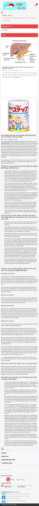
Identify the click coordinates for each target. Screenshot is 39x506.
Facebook (8, 469)
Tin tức (9, 15)
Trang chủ (4, 15)
